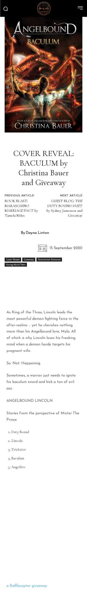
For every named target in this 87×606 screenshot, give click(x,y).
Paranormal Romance (49, 260)
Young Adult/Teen (16, 265)
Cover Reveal (13, 260)
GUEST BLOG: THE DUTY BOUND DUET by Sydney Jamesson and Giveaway (64, 208)
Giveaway (28, 260)
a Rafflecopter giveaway (26, 586)
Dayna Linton (37, 233)
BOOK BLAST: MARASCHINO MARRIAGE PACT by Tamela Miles (21, 208)
